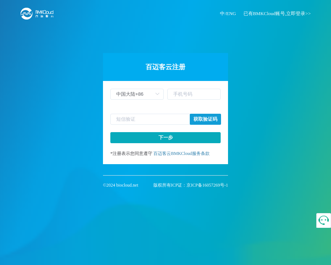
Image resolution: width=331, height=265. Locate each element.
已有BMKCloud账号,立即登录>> (277, 13)
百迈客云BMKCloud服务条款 (181, 153)
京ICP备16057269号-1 (207, 185)
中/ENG (228, 13)
